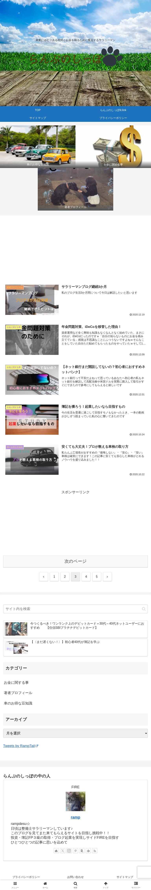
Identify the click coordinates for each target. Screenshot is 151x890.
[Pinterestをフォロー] (75, 851)
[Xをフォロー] (62, 851)
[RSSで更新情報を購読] (94, 851)
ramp (75, 817)
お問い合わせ (75, 877)
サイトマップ (125, 877)
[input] (75, 609)
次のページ (75, 561)
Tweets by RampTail (20, 746)
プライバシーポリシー (26, 877)
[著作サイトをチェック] (56, 851)
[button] (143, 609)
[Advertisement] (75, 249)
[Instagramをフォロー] (69, 851)
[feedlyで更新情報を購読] (88, 851)
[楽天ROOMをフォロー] (82, 851)
